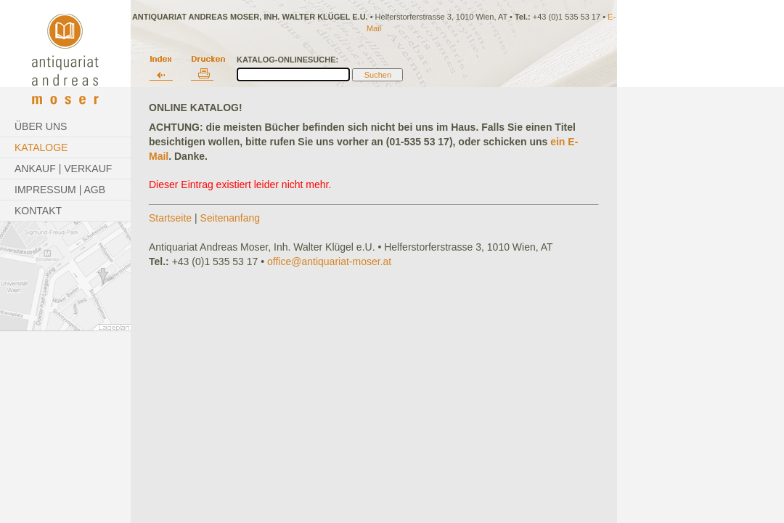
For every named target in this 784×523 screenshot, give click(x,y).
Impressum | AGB (60, 189)
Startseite (170, 218)
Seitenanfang (230, 218)
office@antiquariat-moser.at (329, 261)
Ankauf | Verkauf (63, 168)
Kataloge (41, 147)
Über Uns (41, 126)
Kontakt (38, 210)
